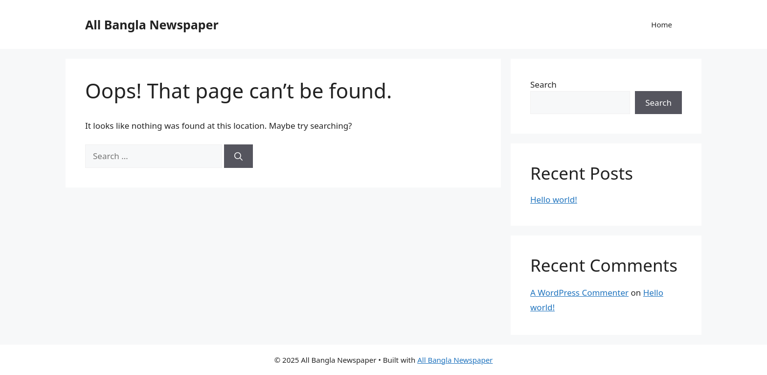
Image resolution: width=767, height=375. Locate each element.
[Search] (238, 156)
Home (661, 24)
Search (543, 84)
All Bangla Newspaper (152, 24)
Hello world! (553, 199)
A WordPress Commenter (579, 292)
